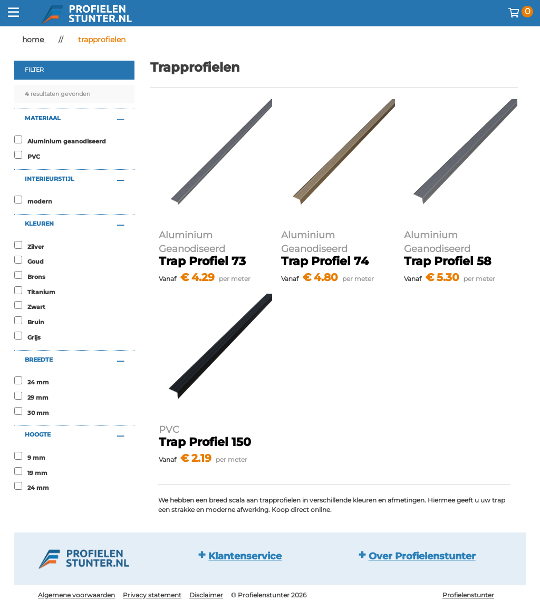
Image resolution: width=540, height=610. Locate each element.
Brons (36, 276)
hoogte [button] (38, 434)
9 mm (36, 457)
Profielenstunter (468, 595)
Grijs (34, 337)
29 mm (38, 397)
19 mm (37, 473)
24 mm (38, 382)
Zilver (35, 246)
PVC (33, 156)
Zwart (36, 307)
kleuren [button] (39, 223)
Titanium (41, 292)
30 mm (38, 413)
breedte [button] (39, 359)
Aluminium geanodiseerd (66, 141)
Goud (35, 261)
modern (39, 201)
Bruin (35, 322)
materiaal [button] (43, 118)
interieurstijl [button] (49, 178)
